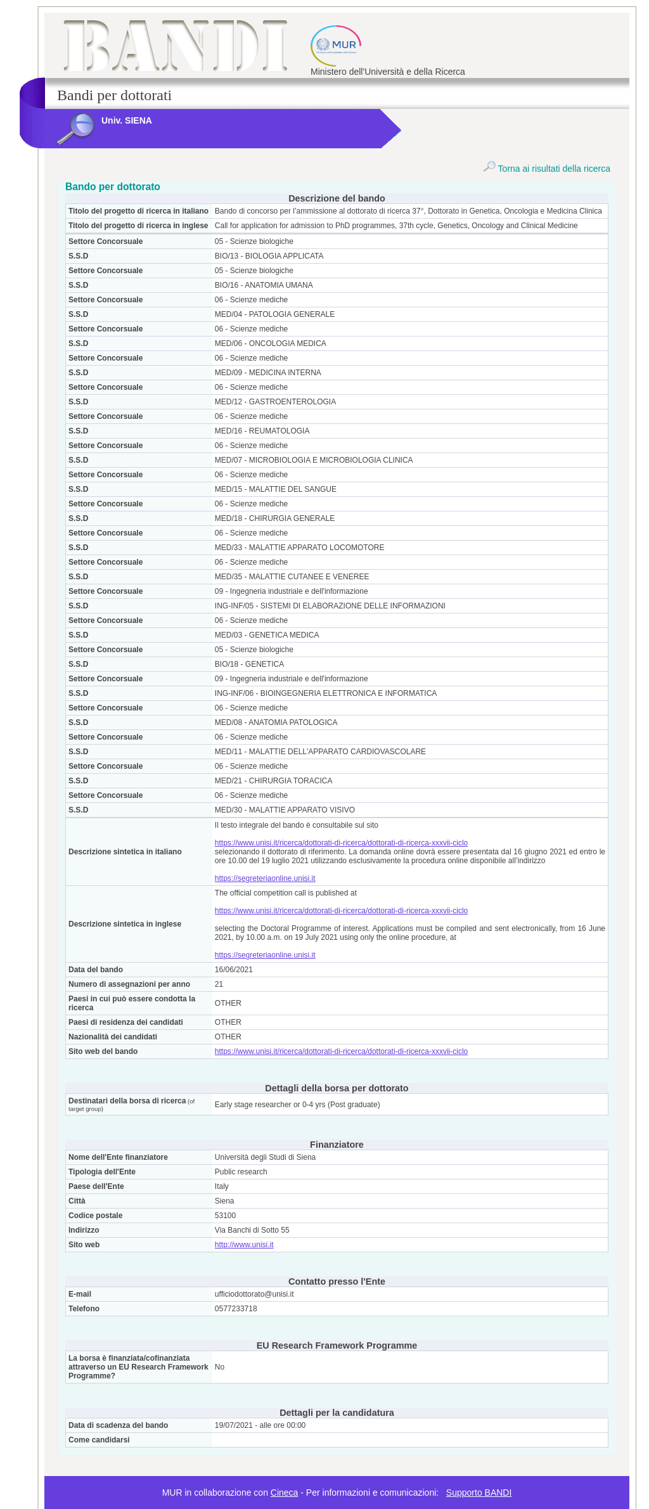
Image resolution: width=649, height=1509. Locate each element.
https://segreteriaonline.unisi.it (265, 878)
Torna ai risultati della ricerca (546, 169)
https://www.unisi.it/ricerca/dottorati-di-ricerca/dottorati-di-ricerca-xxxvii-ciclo (341, 842)
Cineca (285, 1492)
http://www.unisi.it (244, 1244)
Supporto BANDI (479, 1492)
